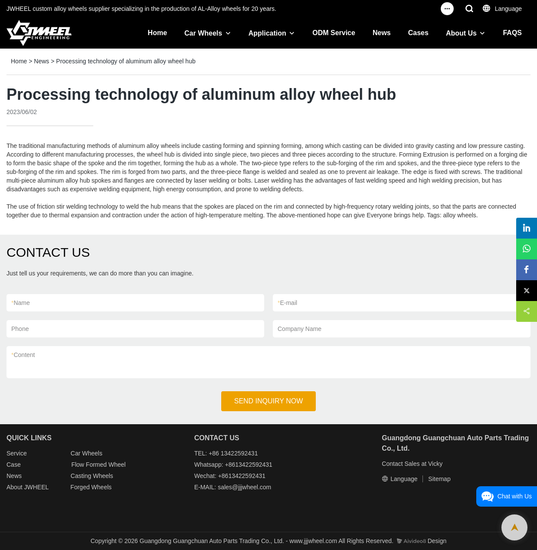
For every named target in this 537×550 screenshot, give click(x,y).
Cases (418, 32)
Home (157, 32)
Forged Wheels (90, 487)
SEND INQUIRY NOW (268, 401)
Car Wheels (203, 33)
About (15, 487)
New (13, 475)
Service (17, 453)
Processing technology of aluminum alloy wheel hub (125, 61)
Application (267, 33)
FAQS (512, 32)
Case (14, 464)
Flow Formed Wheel (98, 464)
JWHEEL (36, 487)
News (382, 32)
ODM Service (333, 32)
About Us (461, 33)
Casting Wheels (92, 475)
